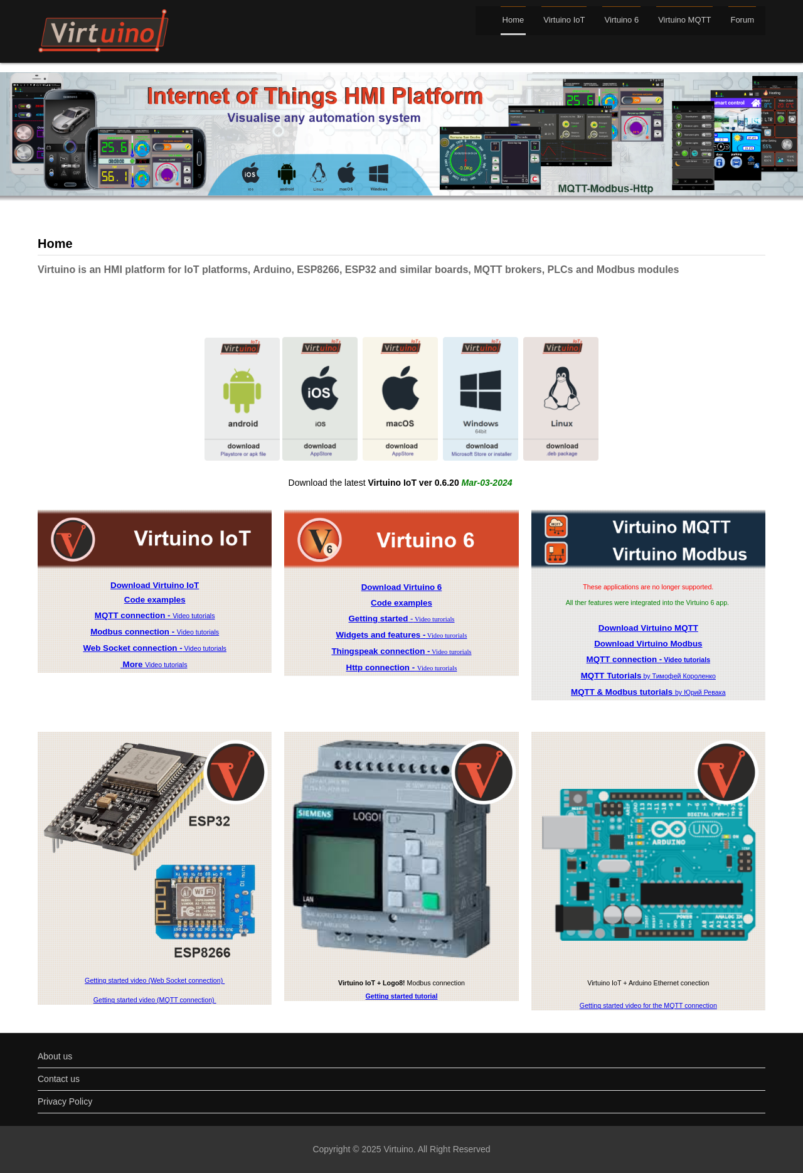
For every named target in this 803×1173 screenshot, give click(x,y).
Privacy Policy (65, 1101)
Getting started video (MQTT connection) (154, 1000)
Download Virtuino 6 (401, 587)
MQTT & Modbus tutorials (623, 692)
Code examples (155, 599)
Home (513, 19)
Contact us (59, 1079)
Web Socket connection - (132, 648)
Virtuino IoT (564, 19)
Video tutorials (194, 615)
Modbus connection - (133, 631)
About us (55, 1056)
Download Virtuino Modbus (648, 643)
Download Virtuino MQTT (648, 628)
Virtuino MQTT (684, 19)
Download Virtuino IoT (154, 585)
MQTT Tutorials (611, 675)
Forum (742, 19)
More (132, 664)
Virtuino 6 (621, 19)
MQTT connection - (134, 615)
